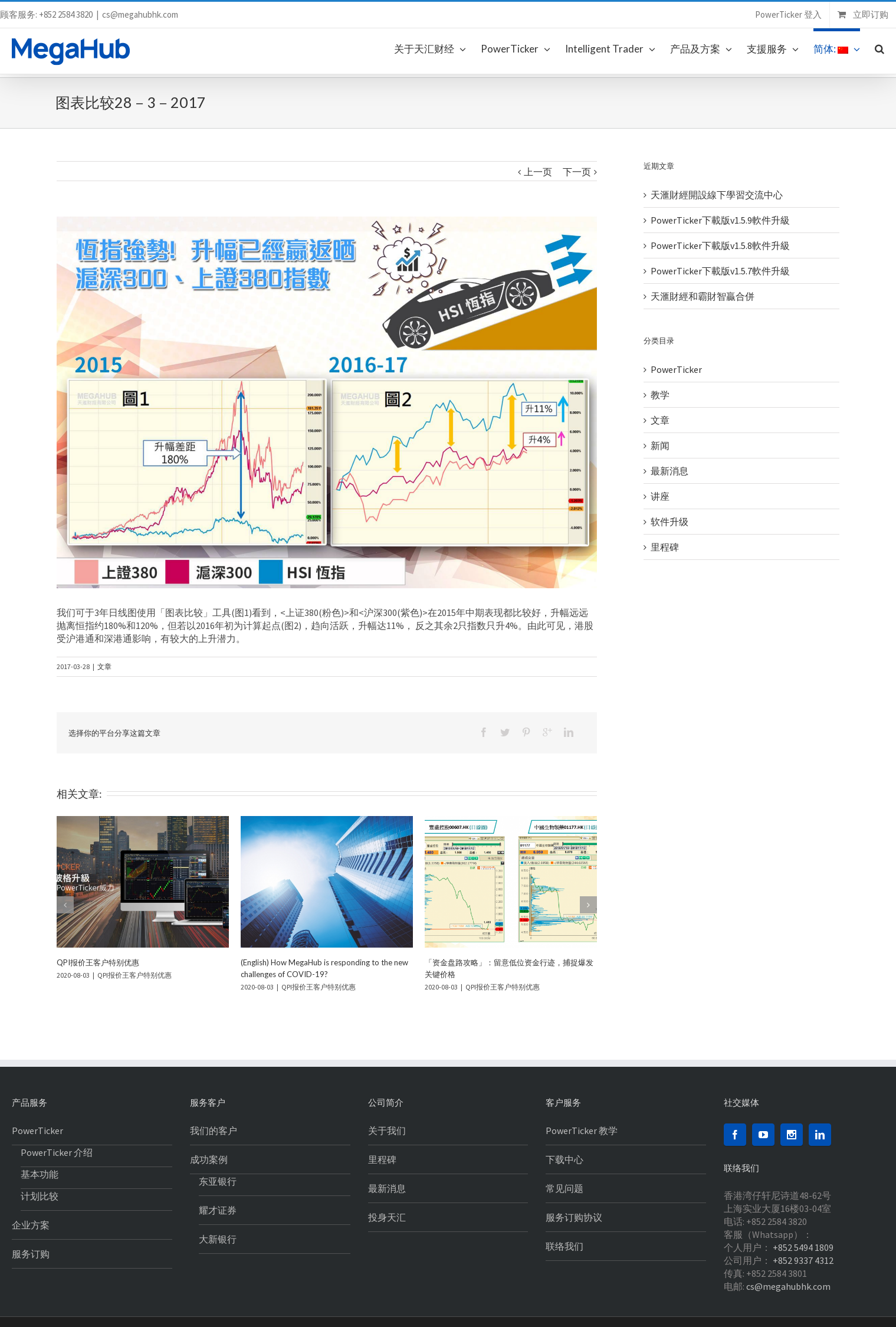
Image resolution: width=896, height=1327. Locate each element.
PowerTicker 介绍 (57, 1152)
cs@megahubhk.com (140, 14)
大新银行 (218, 1239)
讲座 (660, 496)
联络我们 (564, 1246)
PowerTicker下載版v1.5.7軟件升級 (720, 271)
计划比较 (39, 1196)
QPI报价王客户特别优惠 (98, 962)
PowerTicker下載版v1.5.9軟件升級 (720, 220)
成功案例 (209, 1159)
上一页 (538, 172)
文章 (104, 666)
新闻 (660, 445)
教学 (660, 395)
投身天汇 (387, 1217)
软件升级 (669, 521)
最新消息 (669, 471)
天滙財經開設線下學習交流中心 (717, 195)
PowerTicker (676, 369)
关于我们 (387, 1130)
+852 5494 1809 (803, 1247)
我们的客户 (213, 1130)
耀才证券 (218, 1210)
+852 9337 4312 (803, 1260)
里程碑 (665, 547)
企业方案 (31, 1225)
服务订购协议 (574, 1217)
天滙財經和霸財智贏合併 (702, 296)
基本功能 (39, 1174)
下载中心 (564, 1159)
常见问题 (564, 1188)
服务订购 (31, 1254)
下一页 (577, 172)
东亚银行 (218, 1181)
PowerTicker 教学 (582, 1130)
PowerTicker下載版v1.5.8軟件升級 (720, 245)
